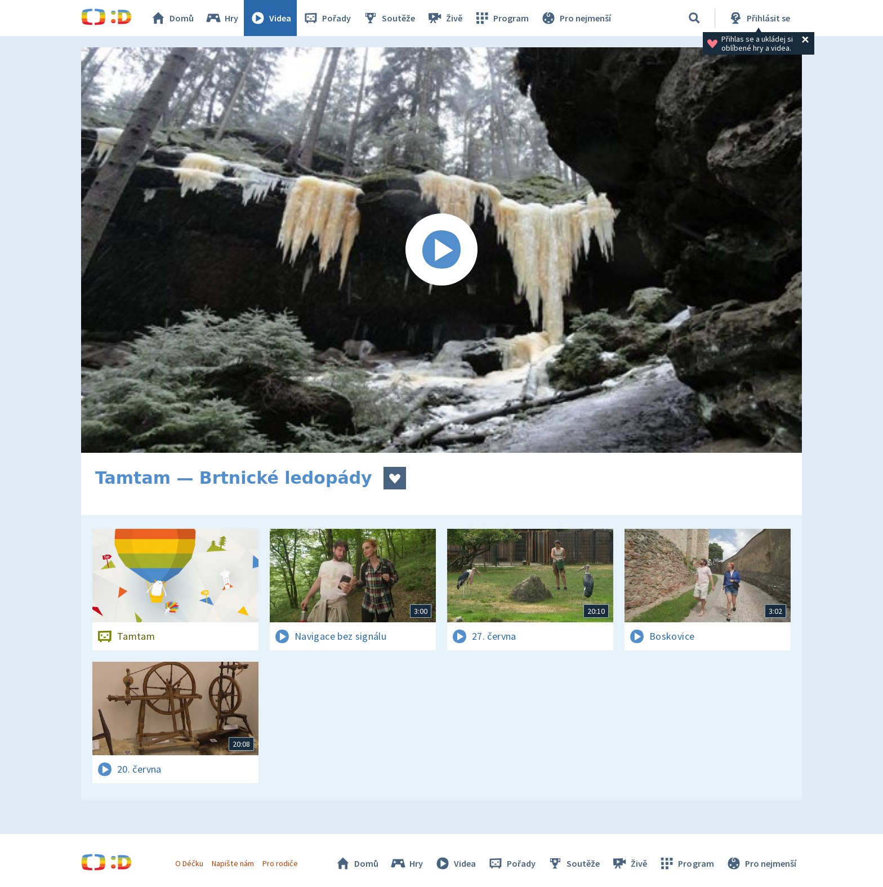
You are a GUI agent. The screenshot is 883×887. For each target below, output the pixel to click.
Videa (270, 18)
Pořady (326, 18)
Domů (172, 18)
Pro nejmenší (575, 18)
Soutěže (388, 18)
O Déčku (189, 863)
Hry (221, 18)
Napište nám (232, 863)
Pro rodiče (280, 863)
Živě (444, 18)
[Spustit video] (441, 250)
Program (501, 18)
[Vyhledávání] (694, 18)
